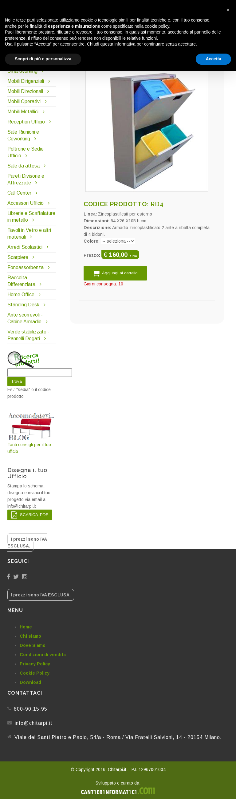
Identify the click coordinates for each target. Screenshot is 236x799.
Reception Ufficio (26, 121)
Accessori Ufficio (25, 203)
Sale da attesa (23, 165)
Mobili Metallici (22, 111)
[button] (228, 10)
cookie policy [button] (157, 26)
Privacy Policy (35, 663)
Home (26, 626)
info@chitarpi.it (34, 723)
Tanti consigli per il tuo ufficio (31, 433)
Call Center (19, 193)
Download (30, 682)
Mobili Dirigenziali (25, 81)
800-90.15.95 (30, 709)
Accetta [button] (213, 58)
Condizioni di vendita (43, 654)
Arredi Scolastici (24, 247)
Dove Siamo (32, 645)
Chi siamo (30, 636)
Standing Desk (23, 304)
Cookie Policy (34, 673)
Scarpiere (18, 257)
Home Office (20, 294)
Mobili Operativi (24, 101)
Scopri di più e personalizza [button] (43, 58)
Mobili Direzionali (25, 91)
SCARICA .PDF (29, 515)
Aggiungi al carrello (115, 273)
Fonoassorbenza (25, 267)
